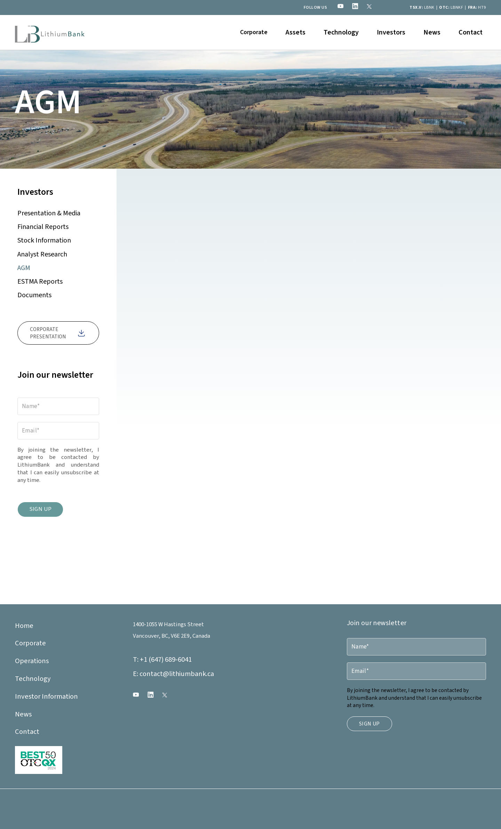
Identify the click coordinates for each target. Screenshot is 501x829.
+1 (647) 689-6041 (162, 659)
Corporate (30, 643)
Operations (32, 661)
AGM (23, 268)
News (431, 32)
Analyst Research (42, 254)
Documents (34, 295)
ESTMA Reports (40, 281)
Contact (471, 32)
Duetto (148, 817)
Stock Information (44, 240)
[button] (254, 32)
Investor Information (46, 696)
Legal (139, 805)
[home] (50, 32)
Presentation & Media (48, 213)
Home (24, 626)
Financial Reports (43, 227)
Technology (341, 32)
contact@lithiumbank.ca (173, 674)
